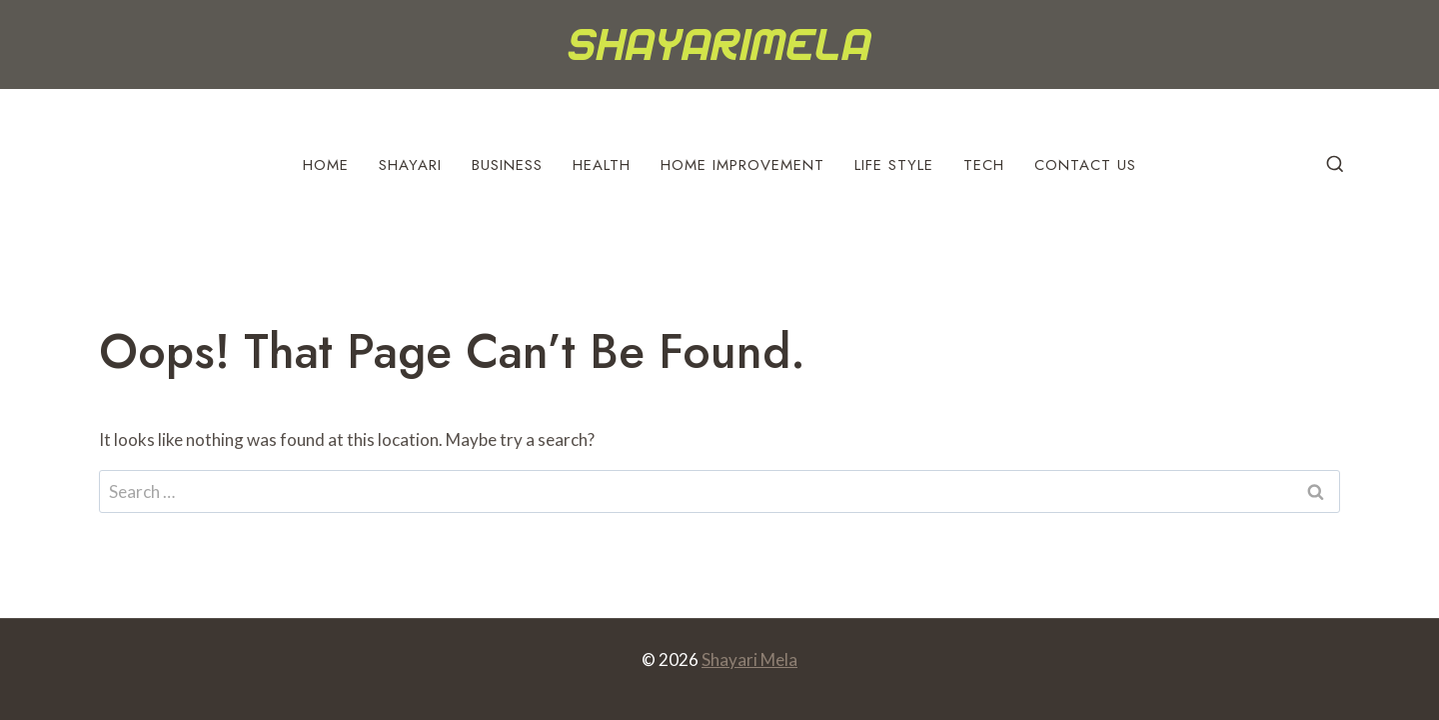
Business (507, 165)
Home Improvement (742, 165)
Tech (983, 165)
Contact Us (1085, 165)
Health (602, 165)
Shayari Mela (749, 659)
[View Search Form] (1335, 165)
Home (326, 165)
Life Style (893, 165)
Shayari (410, 165)
